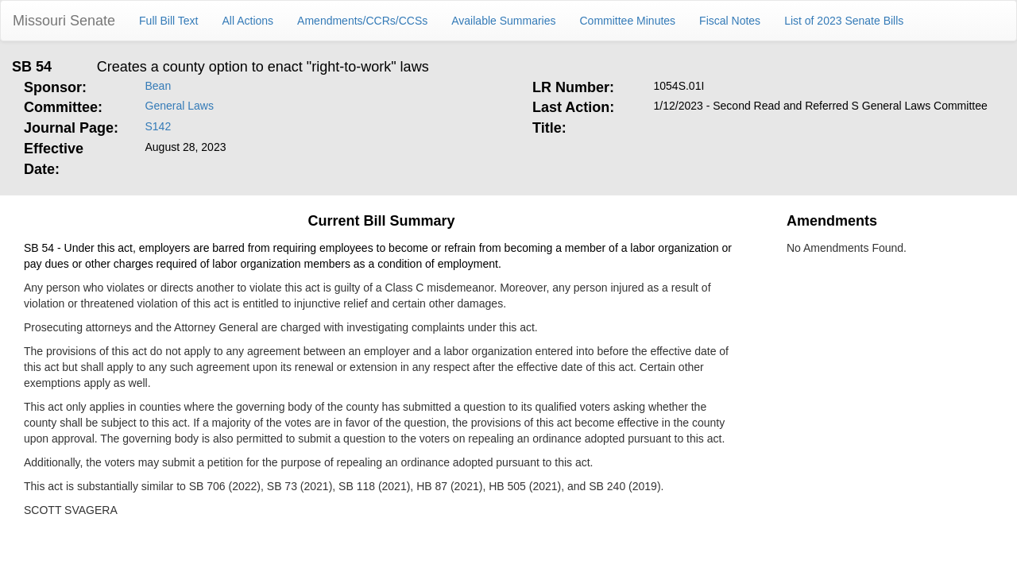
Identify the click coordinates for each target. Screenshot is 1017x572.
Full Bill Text (168, 20)
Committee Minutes (628, 20)
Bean (158, 85)
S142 (158, 126)
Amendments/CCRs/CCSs (362, 20)
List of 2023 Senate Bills (843, 20)
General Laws (179, 105)
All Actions (248, 20)
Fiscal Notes (729, 20)
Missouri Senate (64, 21)
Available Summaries (503, 20)
